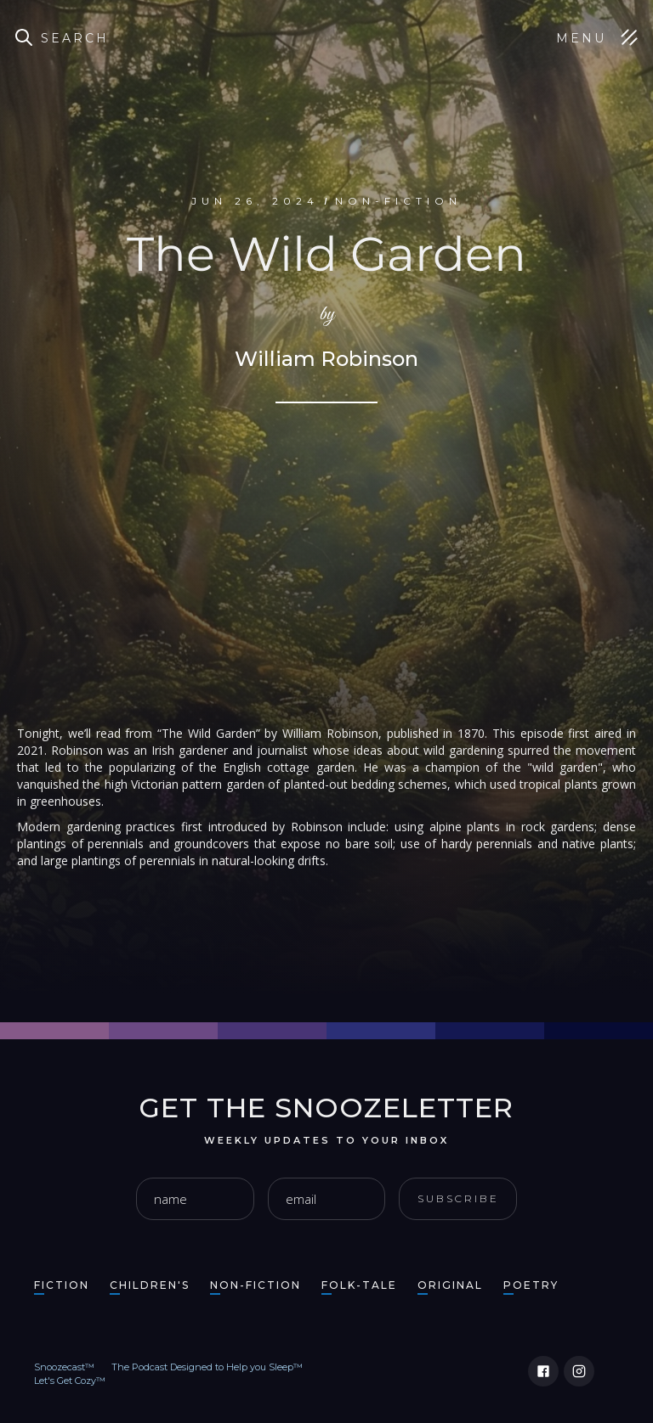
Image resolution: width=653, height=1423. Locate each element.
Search (75, 38)
